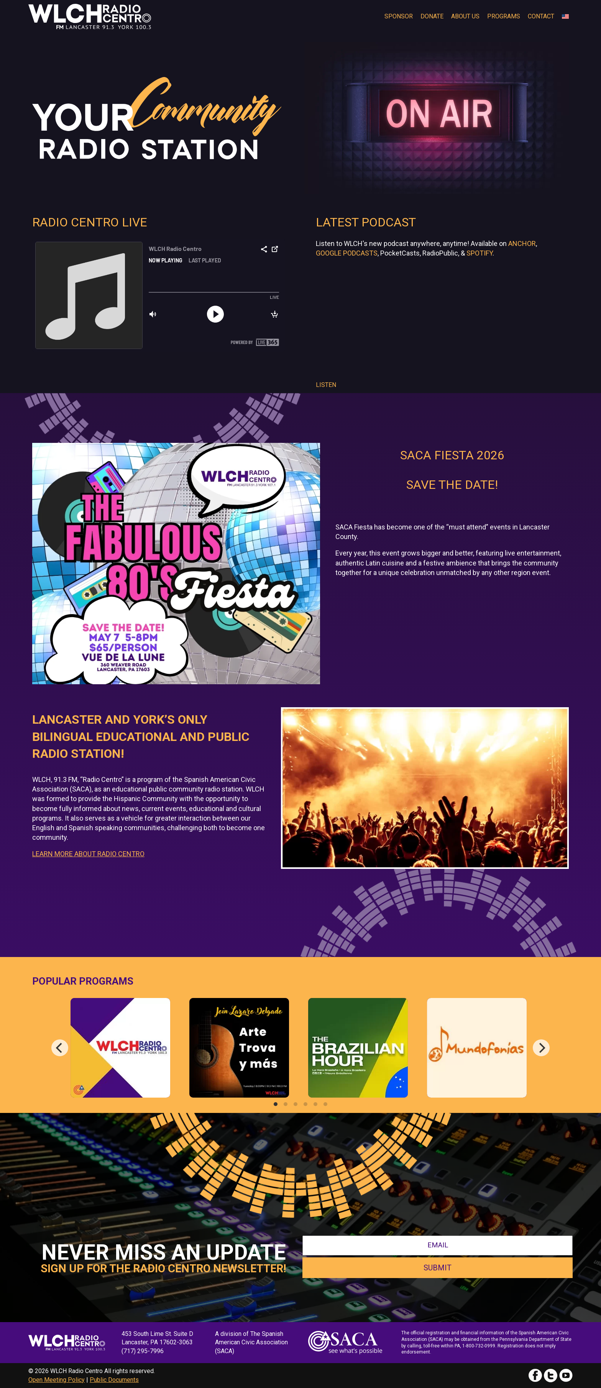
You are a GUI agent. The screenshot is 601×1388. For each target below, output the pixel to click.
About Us (465, 16)
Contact (541, 16)
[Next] (541, 1047)
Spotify (479, 253)
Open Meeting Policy (56, 1379)
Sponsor (398, 16)
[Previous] (59, 1047)
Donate (431, 16)
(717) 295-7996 (143, 1351)
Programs (503, 16)
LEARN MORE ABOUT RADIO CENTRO (88, 854)
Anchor (522, 243)
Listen (326, 384)
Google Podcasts (347, 253)
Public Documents (114, 1379)
